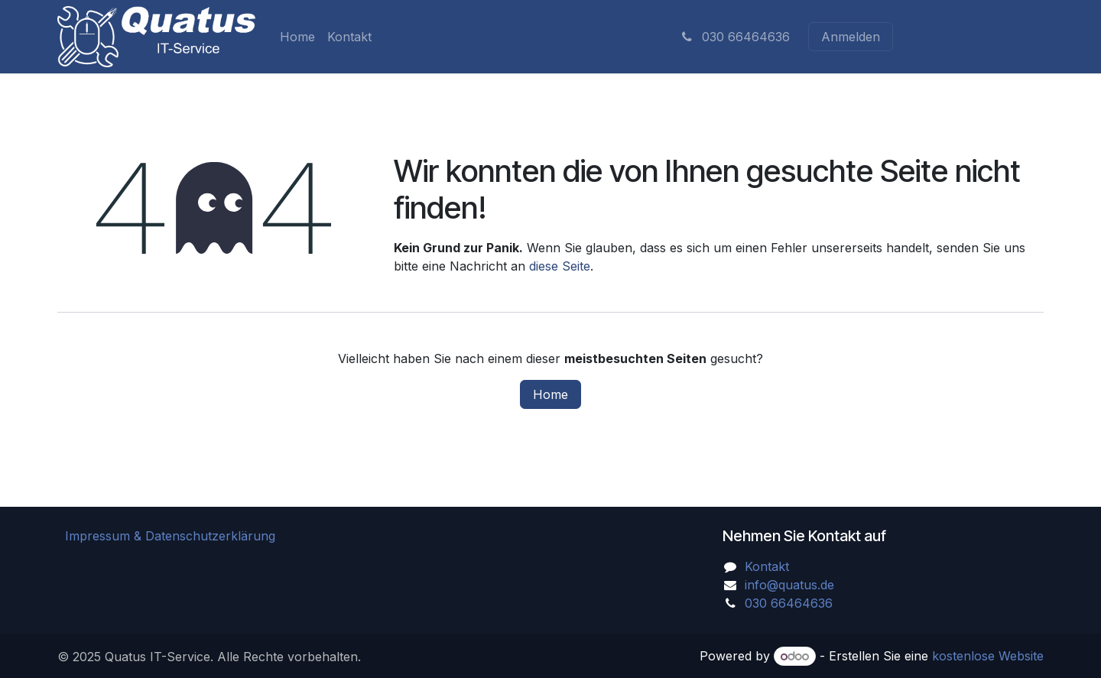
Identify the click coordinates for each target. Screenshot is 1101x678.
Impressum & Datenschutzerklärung (170, 535)
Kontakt (767, 566)
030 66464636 (734, 36)
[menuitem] (297, 36)
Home (550, 394)
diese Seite (559, 266)
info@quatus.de (789, 584)
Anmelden (850, 36)
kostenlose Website (988, 655)
